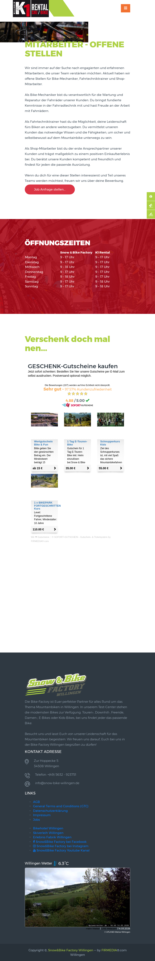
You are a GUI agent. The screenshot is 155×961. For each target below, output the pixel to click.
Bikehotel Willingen (48, 828)
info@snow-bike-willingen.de (57, 783)
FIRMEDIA (109, 950)
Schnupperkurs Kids (110, 443)
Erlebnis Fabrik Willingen (52, 837)
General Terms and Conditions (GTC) (60, 806)
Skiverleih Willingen (48, 833)
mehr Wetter (93, 928)
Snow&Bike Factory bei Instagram (60, 846)
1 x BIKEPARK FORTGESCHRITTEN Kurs (47, 505)
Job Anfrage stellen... (50, 189)
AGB (36, 802)
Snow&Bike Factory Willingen (70, 950)
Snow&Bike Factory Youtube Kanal (61, 850)
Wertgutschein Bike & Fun (43, 443)
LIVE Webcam (109, 928)
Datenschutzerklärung (50, 811)
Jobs (36, 820)
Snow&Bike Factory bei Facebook (60, 842)
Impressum (42, 815)
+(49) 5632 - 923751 (62, 774)
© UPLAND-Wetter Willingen (117, 932)
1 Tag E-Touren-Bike (77, 443)
